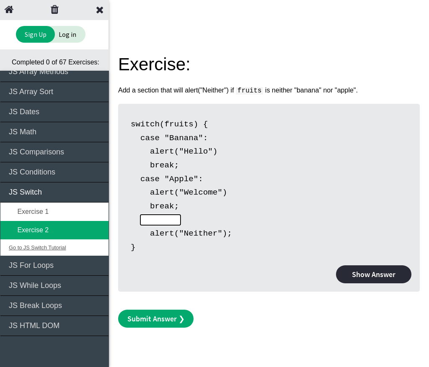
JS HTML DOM (55, 325)
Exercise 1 (29, 211)
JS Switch (55, 191)
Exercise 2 (29, 230)
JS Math (55, 131)
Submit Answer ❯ (156, 318)
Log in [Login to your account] (67, 34)
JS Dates (55, 111)
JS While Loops (55, 285)
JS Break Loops (55, 305)
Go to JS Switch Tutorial (37, 247)
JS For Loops (55, 264)
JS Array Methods (55, 71)
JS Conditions (55, 171)
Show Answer (373, 274)
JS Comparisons (55, 151)
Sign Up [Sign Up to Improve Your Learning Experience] (36, 34)
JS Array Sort (55, 91)
